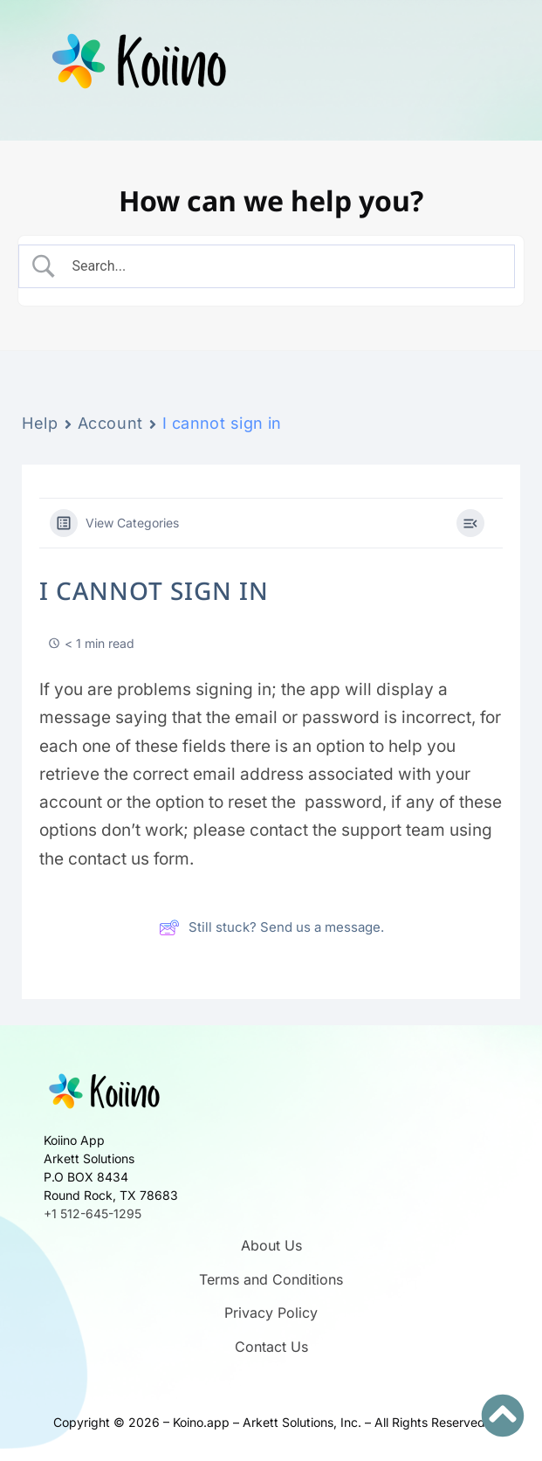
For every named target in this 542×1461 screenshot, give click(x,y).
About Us (271, 1245)
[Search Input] (281, 266)
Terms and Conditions (271, 1279)
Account (110, 423)
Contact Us (271, 1346)
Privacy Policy (271, 1312)
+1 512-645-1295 (92, 1213)
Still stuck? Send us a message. (271, 927)
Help (40, 423)
